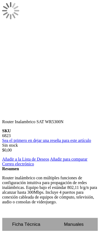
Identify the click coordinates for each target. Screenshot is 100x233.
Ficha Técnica (26, 224)
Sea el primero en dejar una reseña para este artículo (46, 140)
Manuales (74, 224)
